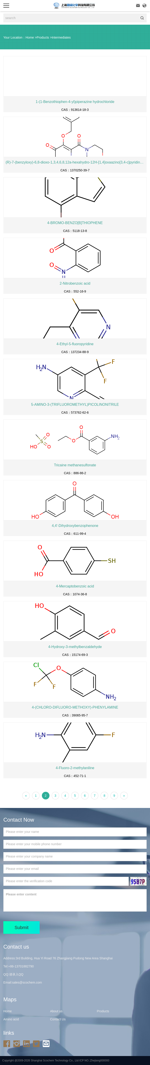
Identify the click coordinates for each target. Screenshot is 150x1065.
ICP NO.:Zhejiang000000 (94, 1060)
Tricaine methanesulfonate (75, 465)
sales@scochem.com (27, 982)
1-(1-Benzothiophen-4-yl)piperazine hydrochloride (75, 102)
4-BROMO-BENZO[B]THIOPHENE (75, 223)
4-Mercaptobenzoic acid (75, 586)
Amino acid (11, 1019)
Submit (21, 927)
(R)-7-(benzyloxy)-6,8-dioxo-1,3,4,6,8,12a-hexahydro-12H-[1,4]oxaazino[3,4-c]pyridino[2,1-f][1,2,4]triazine (75, 162)
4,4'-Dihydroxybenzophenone (75, 526)
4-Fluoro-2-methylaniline (75, 768)
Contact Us (58, 1019)
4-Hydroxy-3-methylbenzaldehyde (75, 647)
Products (43, 37)
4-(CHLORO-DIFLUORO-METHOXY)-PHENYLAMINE (75, 707)
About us (56, 1011)
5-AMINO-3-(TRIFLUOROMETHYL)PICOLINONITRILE (75, 404)
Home (30, 37)
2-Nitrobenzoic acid (75, 283)
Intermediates (61, 37)
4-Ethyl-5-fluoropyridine (74, 344)
